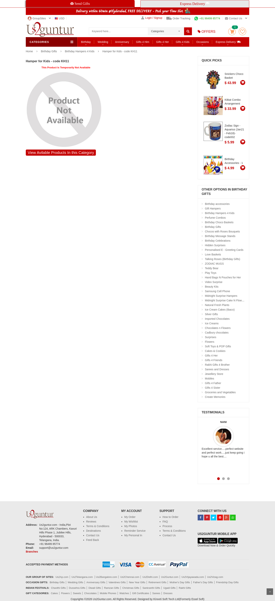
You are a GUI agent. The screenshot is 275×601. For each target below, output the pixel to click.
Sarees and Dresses (217, 369)
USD (60, 18)
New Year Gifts (137, 582)
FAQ (165, 521)
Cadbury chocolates (217, 332)
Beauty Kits (211, 286)
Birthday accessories (217, 203)
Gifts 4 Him (142, 41)
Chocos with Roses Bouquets (222, 231)
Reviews (91, 521)
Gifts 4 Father (213, 383)
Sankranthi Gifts (151, 587)
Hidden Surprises (215, 245)
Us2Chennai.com (129, 577)
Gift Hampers (213, 208)
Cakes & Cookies (215, 350)
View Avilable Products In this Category (61, 152)
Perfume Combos (215, 217)
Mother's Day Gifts (180, 582)
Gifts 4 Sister (212, 387)
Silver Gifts (211, 314)
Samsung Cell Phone (217, 291)
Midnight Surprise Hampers (221, 295)
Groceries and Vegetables (220, 392)
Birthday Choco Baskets (219, 222)
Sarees (156, 593)
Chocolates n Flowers (218, 328)
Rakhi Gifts (185, 587)
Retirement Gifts (158, 582)
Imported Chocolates (217, 318)
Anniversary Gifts (96, 582)
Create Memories (215, 396)
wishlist (242, 31)
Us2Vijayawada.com (193, 577)
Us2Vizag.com (215, 577)
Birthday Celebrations (218, 240)
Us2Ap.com (62, 577)
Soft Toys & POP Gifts (218, 346)
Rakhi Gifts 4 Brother (217, 364)
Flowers (209, 341)
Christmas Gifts (130, 587)
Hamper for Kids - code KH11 (119, 51)
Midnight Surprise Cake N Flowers (225, 300)
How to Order (170, 516)
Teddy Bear (211, 268)
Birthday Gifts (49, 51)
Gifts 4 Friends (213, 360)
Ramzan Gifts (111, 587)
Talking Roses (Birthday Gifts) (222, 259)
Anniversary (122, 41)
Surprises (210, 337)
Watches (124, 593)
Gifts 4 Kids (182, 41)
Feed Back (92, 539)
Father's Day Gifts (203, 582)
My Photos (130, 526)
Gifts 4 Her (162, 41)
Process (167, 526)
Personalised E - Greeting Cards (224, 249)
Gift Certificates (140, 593)
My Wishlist (131, 521)
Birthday (86, 41)
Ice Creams (212, 323)
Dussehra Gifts (77, 587)
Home (29, 51)
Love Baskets (213, 254)
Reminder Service (135, 530)
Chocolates (90, 593)
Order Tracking (178, 18)
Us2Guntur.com (169, 577)
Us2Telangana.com (83, 577)
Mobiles (209, 378)
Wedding (103, 41)
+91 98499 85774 (207, 18)
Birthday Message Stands (220, 236)
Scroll (270, 591)
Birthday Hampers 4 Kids (80, 51)
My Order (129, 516)
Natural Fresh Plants (217, 305)
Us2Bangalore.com (106, 577)
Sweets (77, 593)
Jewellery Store (214, 373)
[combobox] (166, 30)
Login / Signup (151, 17)
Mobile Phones (108, 593)
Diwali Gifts (94, 587)
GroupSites (37, 18)
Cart (232, 31)
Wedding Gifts (75, 582)
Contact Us (92, 535)
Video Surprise (213, 282)
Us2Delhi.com (150, 577)
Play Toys (210, 272)
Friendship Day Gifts (227, 582)
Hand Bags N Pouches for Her (223, 277)
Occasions (202, 41)
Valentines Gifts (117, 582)
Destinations (93, 530)
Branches (32, 551)
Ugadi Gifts (169, 587)
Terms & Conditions (97, 526)
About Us (91, 516)
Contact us (233, 18)
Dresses (167, 593)
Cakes (54, 593)
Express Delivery (228, 42)
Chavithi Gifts (58, 587)
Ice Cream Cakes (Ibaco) (220, 309)
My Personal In (133, 535)
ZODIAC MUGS (214, 263)
